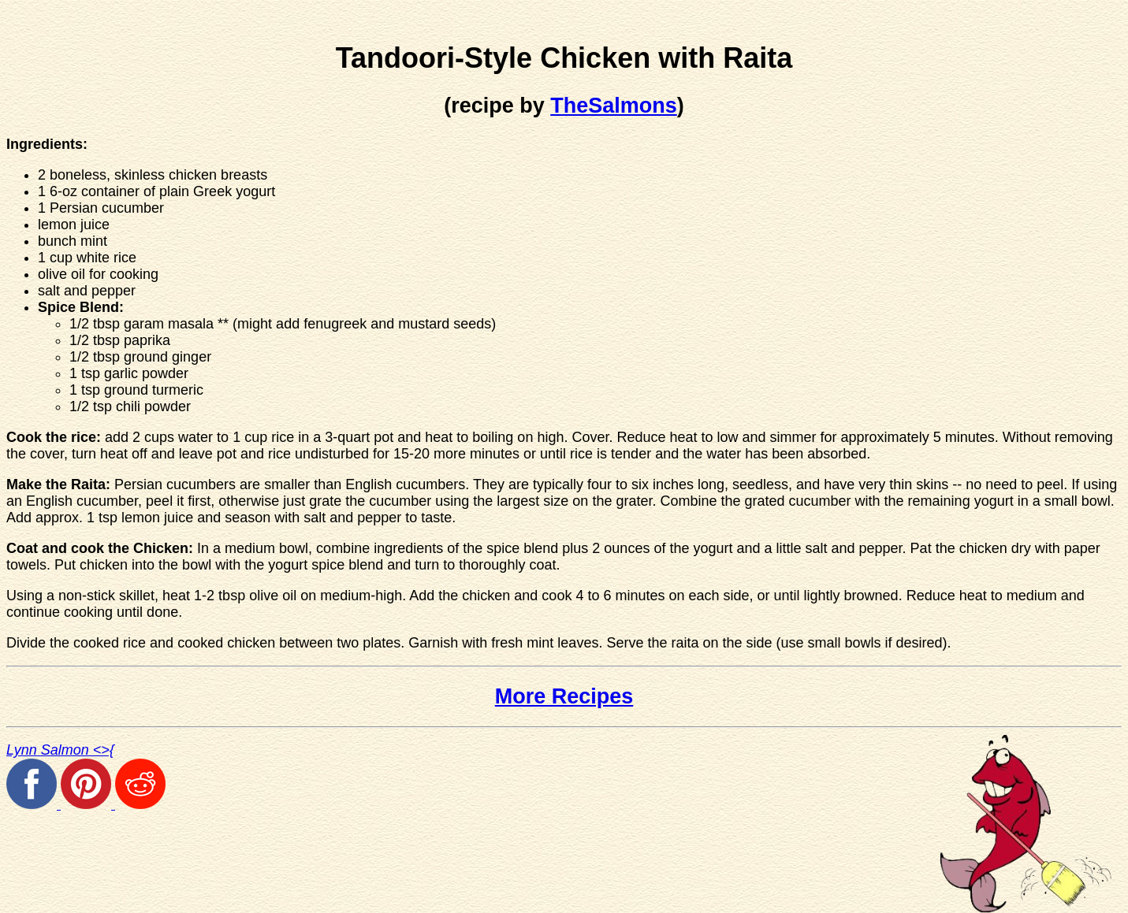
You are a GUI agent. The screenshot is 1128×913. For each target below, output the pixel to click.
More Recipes (564, 696)
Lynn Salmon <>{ (60, 750)
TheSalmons (613, 105)
